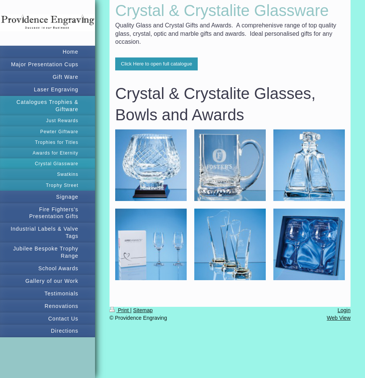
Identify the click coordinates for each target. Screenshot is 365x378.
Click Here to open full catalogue (156, 64)
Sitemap (142, 310)
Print (120, 310)
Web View (339, 318)
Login (344, 310)
